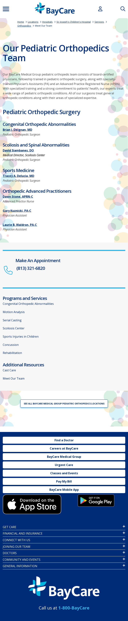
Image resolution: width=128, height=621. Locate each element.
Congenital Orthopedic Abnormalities (28, 304)
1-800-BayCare (73, 608)
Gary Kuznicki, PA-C (17, 211)
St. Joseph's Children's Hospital (74, 21)
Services (99, 21)
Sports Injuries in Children (21, 336)
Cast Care (9, 370)
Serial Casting (12, 320)
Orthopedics (24, 25)
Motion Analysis (14, 312)
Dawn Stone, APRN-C (18, 197)
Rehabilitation (12, 353)
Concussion (11, 345)
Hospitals (47, 21)
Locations (33, 21)
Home (20, 21)
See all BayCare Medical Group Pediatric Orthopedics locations (64, 403)
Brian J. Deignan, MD (17, 130)
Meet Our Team (43, 25)
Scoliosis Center (14, 328)
